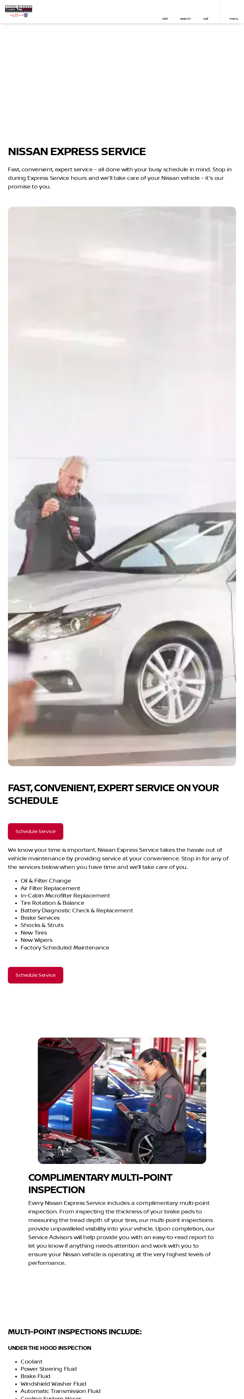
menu (233, 18)
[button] (165, 12)
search (185, 18)
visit (165, 18)
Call (205, 18)
